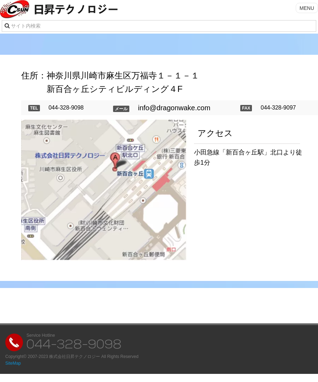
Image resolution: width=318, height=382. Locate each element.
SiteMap (13, 363)
